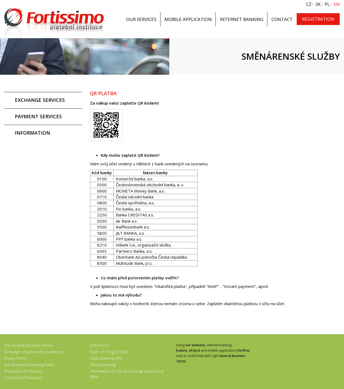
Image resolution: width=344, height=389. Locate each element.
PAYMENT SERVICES (38, 116)
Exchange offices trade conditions (33, 351)
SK (318, 4)
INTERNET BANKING (241, 19)
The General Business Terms (28, 345)
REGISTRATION (318, 19)
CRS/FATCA (99, 345)
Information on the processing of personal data (126, 374)
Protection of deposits (23, 371)
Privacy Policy (15, 358)
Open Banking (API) (106, 358)
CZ (308, 4)
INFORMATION (32, 133)
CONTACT (282, 19)
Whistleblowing (103, 364)
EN (337, 4)
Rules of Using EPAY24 (109, 351)
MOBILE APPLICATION (188, 19)
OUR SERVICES (141, 19)
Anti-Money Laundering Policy (29, 364)
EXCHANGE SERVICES (40, 100)
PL (327, 4)
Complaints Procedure (23, 377)
